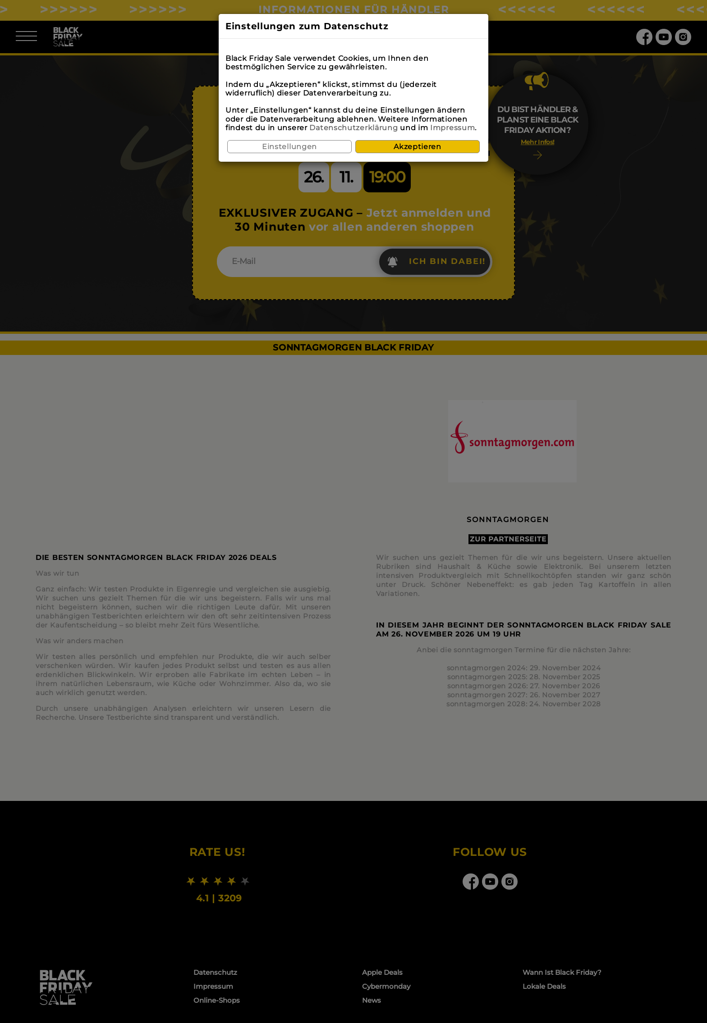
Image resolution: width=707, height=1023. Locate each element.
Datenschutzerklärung (353, 127)
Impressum (452, 127)
